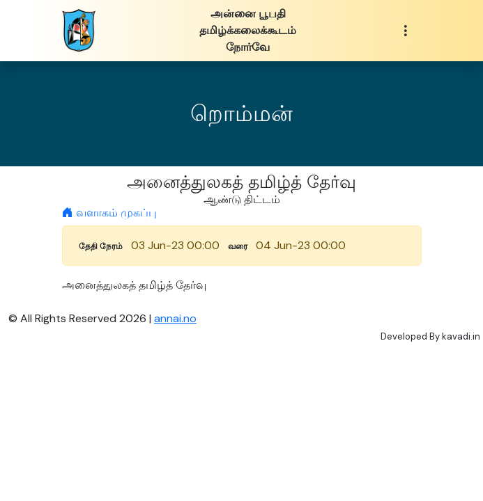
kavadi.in (461, 336)
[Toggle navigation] (406, 31)
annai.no (175, 318)
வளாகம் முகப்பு (109, 212)
